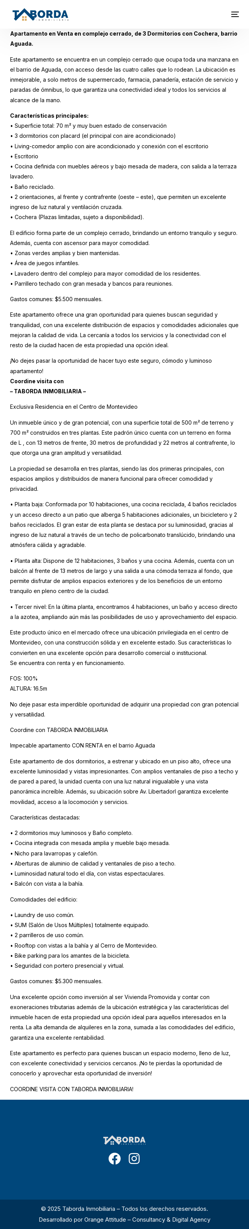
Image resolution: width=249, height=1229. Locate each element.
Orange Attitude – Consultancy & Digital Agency (147, 1219)
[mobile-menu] (227, 14)
